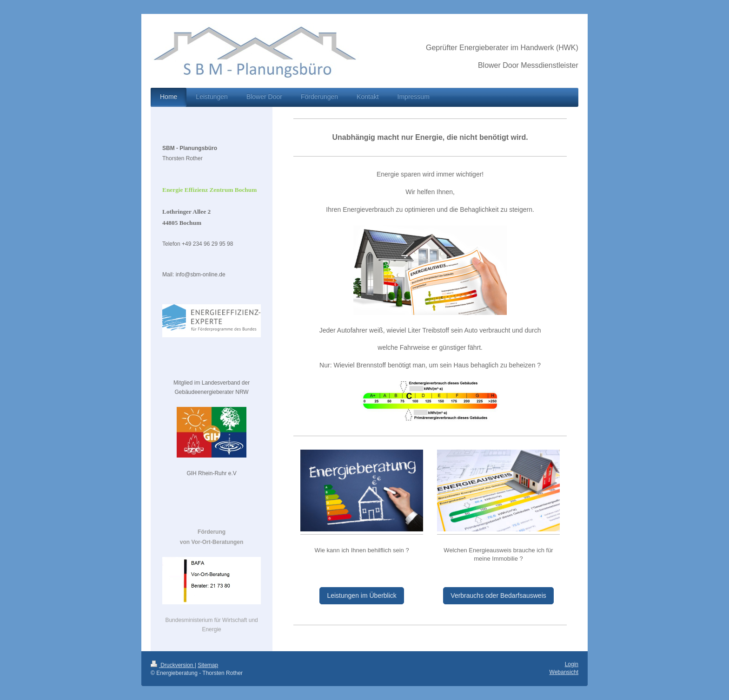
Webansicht (564, 672)
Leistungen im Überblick (361, 595)
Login (571, 664)
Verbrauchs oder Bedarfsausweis (498, 595)
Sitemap (208, 665)
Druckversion (173, 665)
